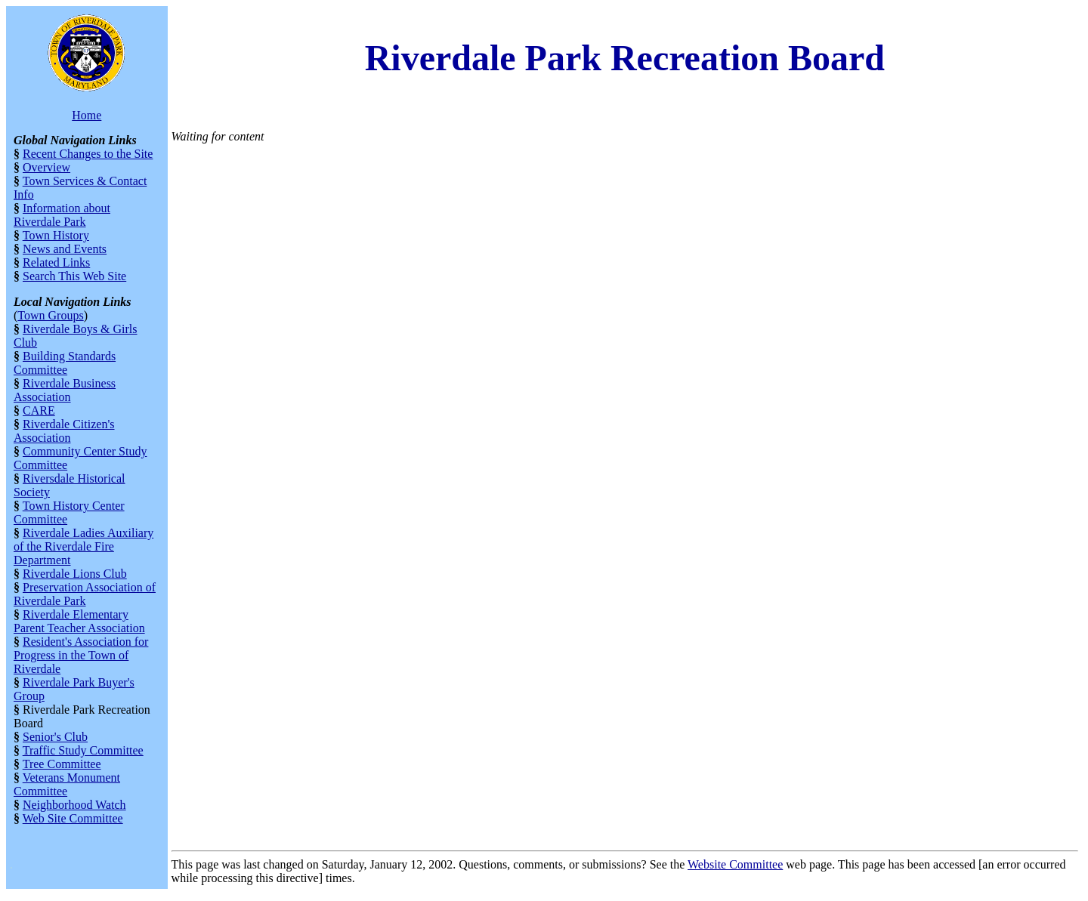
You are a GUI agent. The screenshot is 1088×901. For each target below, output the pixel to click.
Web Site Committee (73, 818)
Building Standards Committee (65, 363)
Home (86, 115)
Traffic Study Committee (83, 750)
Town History (56, 235)
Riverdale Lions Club (75, 573)
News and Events (65, 248)
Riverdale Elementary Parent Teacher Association (79, 621)
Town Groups (50, 315)
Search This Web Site (74, 276)
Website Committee (735, 864)
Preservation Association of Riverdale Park (85, 594)
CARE (39, 410)
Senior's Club (55, 736)
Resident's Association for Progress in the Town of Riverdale (81, 655)
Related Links (56, 262)
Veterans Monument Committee (67, 784)
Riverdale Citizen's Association (64, 431)
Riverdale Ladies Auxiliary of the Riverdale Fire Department (83, 546)
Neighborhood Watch (74, 804)
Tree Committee (62, 764)
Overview (46, 167)
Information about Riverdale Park (62, 215)
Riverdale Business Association (65, 390)
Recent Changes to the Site (88, 153)
